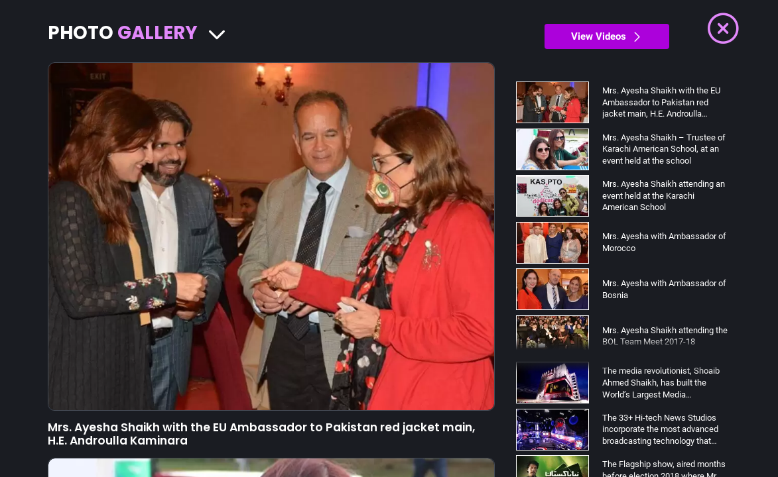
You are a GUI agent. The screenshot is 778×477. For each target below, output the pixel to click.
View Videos (607, 36)
